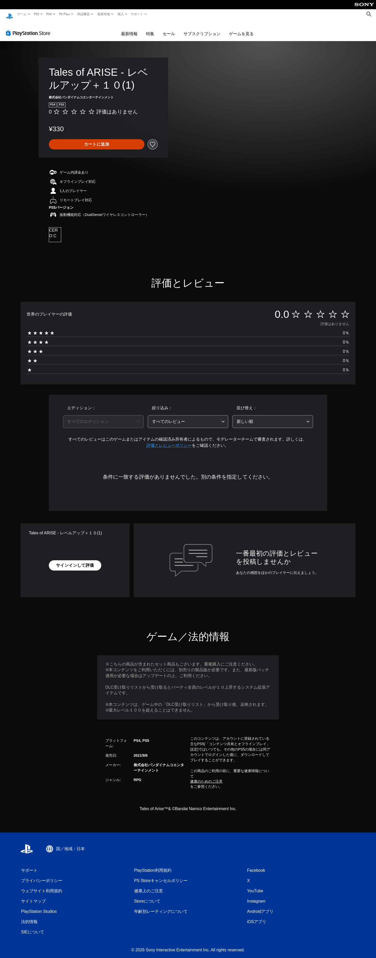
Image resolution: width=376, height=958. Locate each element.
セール (169, 28)
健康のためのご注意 (206, 776)
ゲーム (22, 14)
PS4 (49, 14)
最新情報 (103, 14)
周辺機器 (83, 14)
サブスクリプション (202, 28)
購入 (120, 14)
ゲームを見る (241, 28)
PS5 (36, 14)
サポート (137, 14)
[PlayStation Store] (29, 28)
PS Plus (64, 14)
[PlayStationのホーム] (9, 14)
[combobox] (103, 416)
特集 (150, 28)
